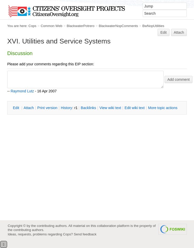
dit (16, 108)
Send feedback (85, 234)
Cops (32, 26)
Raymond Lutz (22, 91)
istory (66, 108)
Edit (163, 32)
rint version (47, 108)
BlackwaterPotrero (80, 26)
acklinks (88, 108)
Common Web (51, 26)
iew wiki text (110, 108)
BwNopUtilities (153, 26)
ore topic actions (162, 108)
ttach (28, 108)
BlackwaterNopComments (118, 26)
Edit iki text (135, 108)
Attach (179, 32)
